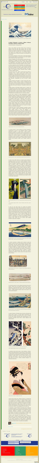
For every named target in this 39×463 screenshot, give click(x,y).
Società (28, 450)
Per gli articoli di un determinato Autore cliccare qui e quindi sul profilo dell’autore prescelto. (17, 436)
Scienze (3, 451)
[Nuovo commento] (10, 426)
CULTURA (2, 19)
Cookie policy (17, 459)
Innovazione (4, 450)
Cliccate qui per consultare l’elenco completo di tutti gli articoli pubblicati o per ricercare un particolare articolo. (17, 434)
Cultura (5, 19)
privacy (29, 443)
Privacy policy (21, 459)
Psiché (17, 451)
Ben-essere (18, 450)
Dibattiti (28, 451)
